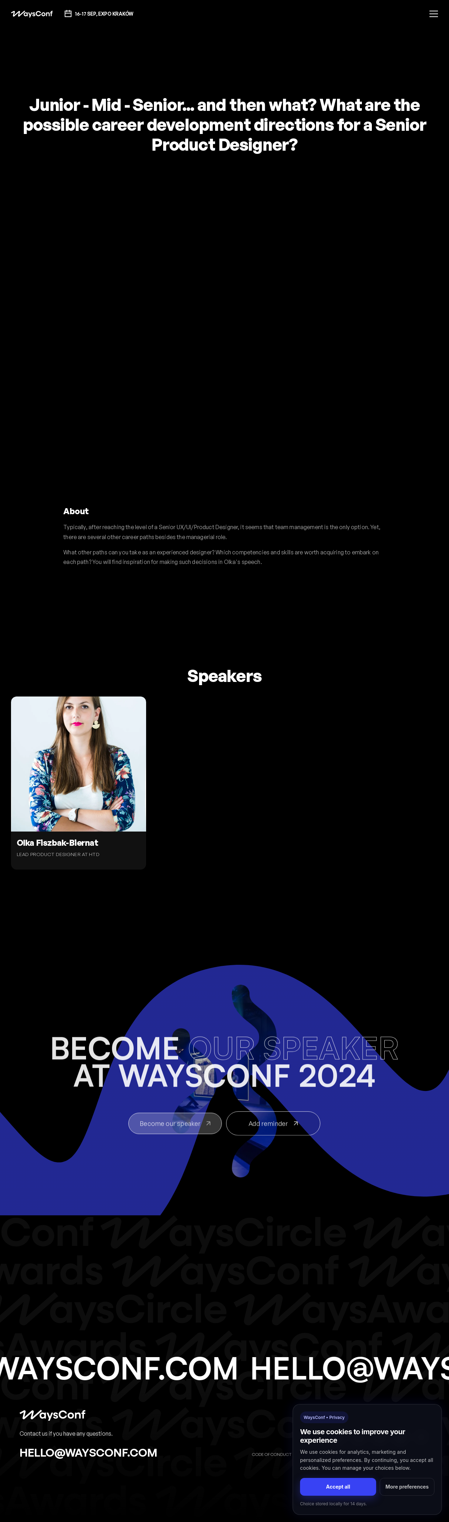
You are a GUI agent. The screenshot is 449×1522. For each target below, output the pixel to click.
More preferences (407, 1487)
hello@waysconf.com (88, 1452)
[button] (433, 14)
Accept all (338, 1487)
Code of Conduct (272, 1454)
